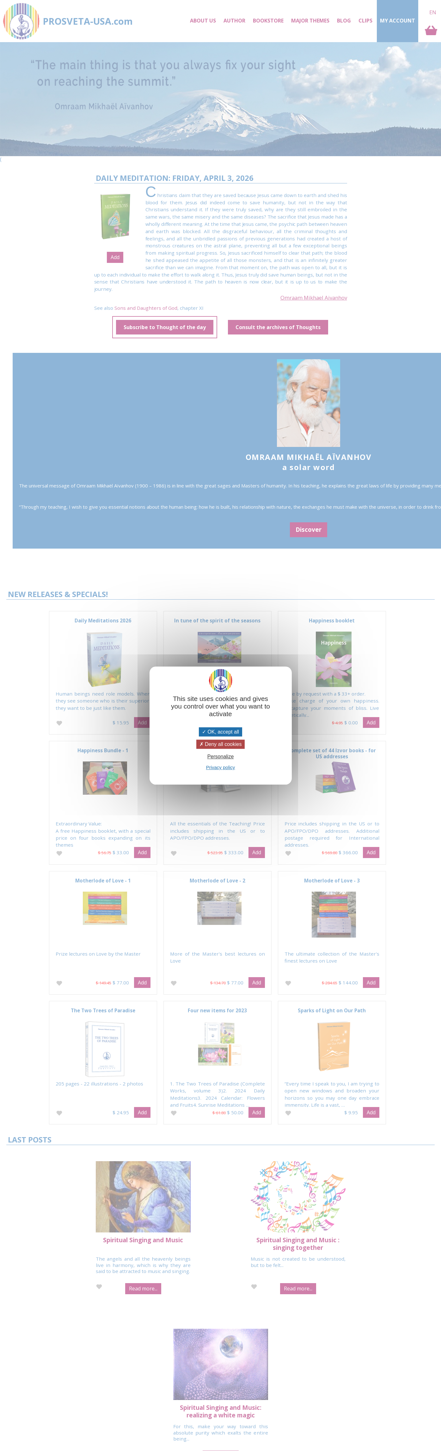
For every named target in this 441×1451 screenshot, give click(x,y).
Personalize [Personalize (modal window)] (220, 756)
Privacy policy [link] (220, 767)
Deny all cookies (220, 744)
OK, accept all (220, 732)
